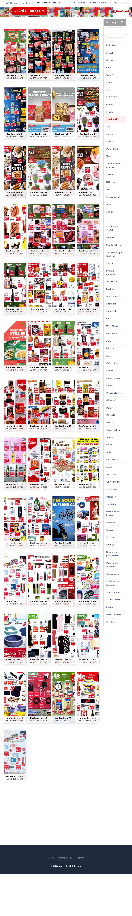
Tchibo (109, 437)
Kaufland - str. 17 (14, 351)
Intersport (111, 496)
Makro (109, 134)
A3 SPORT (111, 474)
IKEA (109, 204)
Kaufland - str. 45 (14, 760)
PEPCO (110, 422)
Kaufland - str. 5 (14, 176)
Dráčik (109, 529)
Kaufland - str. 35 (63, 585)
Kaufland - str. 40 (87, 643)
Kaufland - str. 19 (63, 351)
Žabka (109, 174)
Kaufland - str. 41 (14, 701)
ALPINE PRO (113, 482)
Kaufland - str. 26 (38, 468)
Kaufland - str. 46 (38, 760)
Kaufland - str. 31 (63, 526)
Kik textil (110, 415)
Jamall (109, 211)
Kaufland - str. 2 (38, 117)
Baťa (109, 452)
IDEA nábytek (113, 196)
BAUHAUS (111, 281)
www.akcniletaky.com (70, 907)
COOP (109, 74)
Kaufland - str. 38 (38, 643)
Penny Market (113, 148)
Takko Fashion (113, 429)
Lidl (108, 126)
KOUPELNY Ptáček (112, 228)
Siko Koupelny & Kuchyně (114, 254)
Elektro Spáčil (112, 363)
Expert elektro (113, 378)
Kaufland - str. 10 (38, 234)
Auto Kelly (111, 340)
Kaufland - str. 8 (87, 176)
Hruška (109, 111)
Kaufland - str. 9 (14, 234)
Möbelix (110, 237)
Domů (51, 899)
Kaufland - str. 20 (87, 351)
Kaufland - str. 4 (87, 117)
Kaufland (112, 119)
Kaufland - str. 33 (14, 585)
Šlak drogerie (113, 592)
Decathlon (111, 489)
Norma (109, 141)
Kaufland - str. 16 (87, 292)
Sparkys (110, 544)
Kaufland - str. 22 (38, 409)
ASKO (109, 189)
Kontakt (80, 899)
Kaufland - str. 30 (38, 526)
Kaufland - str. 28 (87, 468)
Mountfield (111, 311)
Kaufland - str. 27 (63, 468)
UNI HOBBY (112, 325)
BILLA (109, 60)
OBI (108, 318)
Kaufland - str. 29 (14, 526)
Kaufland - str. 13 (14, 292)
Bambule (110, 522)
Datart (109, 355)
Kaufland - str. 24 (87, 409)
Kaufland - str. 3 (63, 117)
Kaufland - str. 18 (38, 351)
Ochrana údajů (65, 899)
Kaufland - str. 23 (63, 409)
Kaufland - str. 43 (63, 701)
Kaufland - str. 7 (63, 176)
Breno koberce (113, 296)
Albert (109, 52)
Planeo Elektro (113, 392)
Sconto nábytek (114, 244)
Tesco (109, 156)
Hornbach (111, 303)
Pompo (110, 537)
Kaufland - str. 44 (87, 701)
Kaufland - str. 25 (14, 468)
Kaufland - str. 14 (38, 292)
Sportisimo (111, 504)
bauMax (110, 288)
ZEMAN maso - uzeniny (114, 165)
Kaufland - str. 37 (14, 643)
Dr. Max (110, 622)
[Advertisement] (52, 42)
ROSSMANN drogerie (112, 583)
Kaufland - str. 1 (14, 117)
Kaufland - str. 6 (38, 176)
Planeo (109, 385)
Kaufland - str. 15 (63, 292)
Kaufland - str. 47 (63, 760)
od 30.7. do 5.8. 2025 (14, 120)
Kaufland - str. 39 (63, 643)
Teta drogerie (113, 599)
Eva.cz (109, 370)
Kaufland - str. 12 (87, 234)
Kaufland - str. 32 (87, 526)
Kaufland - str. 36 (87, 585)
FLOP (109, 89)
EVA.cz (110, 82)
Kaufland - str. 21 (14, 409)
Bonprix (110, 407)
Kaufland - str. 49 (14, 818)
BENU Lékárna (113, 614)
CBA (108, 67)
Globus (109, 104)
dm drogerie (112, 573)
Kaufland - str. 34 (38, 585)
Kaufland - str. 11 (63, 234)
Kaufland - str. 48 (87, 760)
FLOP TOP (111, 97)
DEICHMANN (113, 459)
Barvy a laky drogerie (112, 564)
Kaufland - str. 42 (38, 701)
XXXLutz (110, 263)
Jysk (108, 219)
